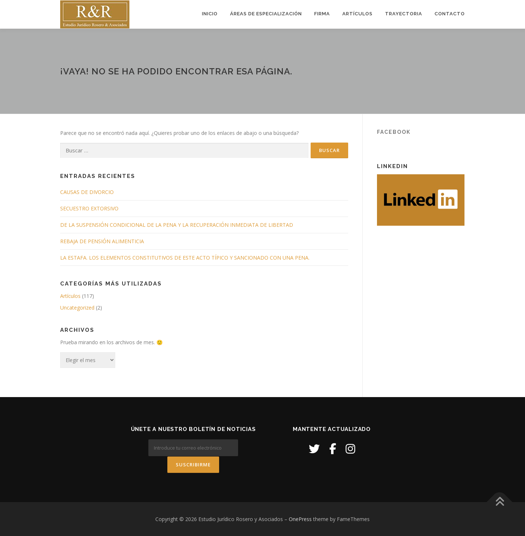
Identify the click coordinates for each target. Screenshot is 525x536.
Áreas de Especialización (266, 13)
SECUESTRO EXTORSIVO (89, 208)
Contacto (450, 13)
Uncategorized (77, 307)
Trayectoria (403, 13)
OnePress (300, 518)
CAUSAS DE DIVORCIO (87, 192)
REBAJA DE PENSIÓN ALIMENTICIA (102, 241)
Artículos (357, 13)
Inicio (210, 13)
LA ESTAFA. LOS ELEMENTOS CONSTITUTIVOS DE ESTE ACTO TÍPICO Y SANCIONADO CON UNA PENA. (185, 257)
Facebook (394, 132)
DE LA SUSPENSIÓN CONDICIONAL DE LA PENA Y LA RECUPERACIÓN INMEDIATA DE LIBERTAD (176, 224)
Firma (322, 13)
